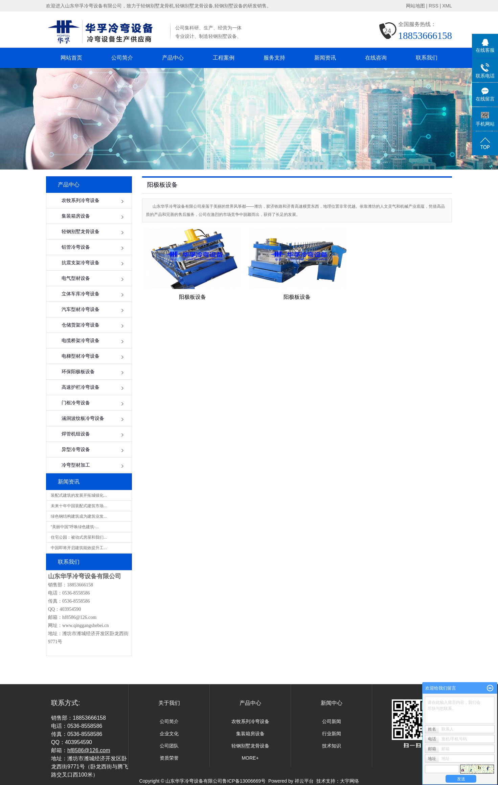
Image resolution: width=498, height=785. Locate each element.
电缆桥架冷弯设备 (80, 340)
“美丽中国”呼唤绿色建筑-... (75, 526)
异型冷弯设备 (76, 449)
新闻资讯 (325, 58)
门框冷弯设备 (76, 402)
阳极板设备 (192, 297)
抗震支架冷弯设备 (80, 262)
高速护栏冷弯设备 (80, 387)
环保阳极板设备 (78, 371)
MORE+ (250, 758)
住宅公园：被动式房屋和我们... (79, 537)
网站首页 (71, 58)
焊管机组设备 (76, 433)
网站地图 (415, 5)
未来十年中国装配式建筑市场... (79, 505)
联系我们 (426, 58)
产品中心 (173, 58)
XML (447, 5)
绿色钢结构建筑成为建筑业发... (79, 516)
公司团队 (169, 745)
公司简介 (122, 58)
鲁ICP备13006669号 (244, 781)
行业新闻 (331, 733)
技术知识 (331, 745)
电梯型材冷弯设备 (80, 356)
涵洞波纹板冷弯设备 (83, 418)
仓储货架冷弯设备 (80, 325)
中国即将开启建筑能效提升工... (79, 547)
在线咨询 (376, 58)
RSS (433, 5)
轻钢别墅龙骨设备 (80, 231)
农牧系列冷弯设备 (80, 200)
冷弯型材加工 (76, 465)
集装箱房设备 (76, 216)
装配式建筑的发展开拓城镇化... (79, 495)
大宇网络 (349, 781)
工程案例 (223, 58)
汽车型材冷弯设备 (80, 309)
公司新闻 (331, 721)
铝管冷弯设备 (76, 247)
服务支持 (274, 58)
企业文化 (169, 733)
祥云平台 (304, 781)
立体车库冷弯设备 (80, 293)
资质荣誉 (169, 758)
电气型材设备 (76, 278)
